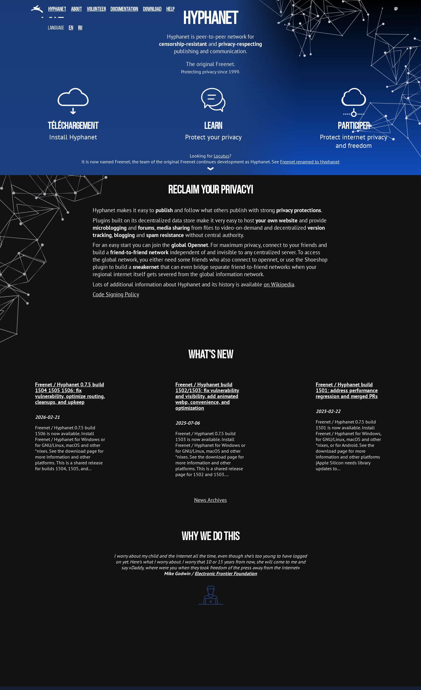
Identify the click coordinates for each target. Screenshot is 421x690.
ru (80, 28)
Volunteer (96, 9)
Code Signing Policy (116, 294)
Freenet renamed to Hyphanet (309, 162)
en (71, 28)
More (210, 167)
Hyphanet (57, 9)
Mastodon (396, 9)
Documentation (124, 9)
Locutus (221, 156)
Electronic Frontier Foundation (226, 573)
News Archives (210, 500)
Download (152, 9)
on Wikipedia (279, 284)
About (76, 9)
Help (170, 9)
